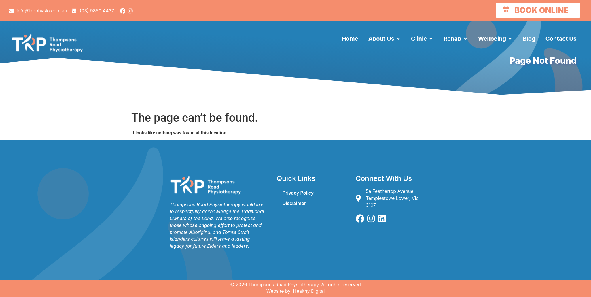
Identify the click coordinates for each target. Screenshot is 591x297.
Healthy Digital (309, 291)
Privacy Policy (298, 193)
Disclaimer (294, 203)
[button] (384, 38)
